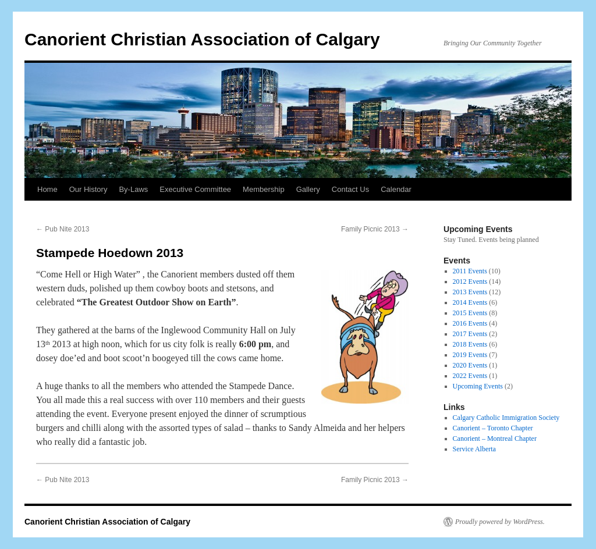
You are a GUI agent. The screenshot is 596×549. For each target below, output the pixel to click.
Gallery (308, 189)
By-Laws (133, 189)
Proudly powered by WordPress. (500, 522)
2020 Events (470, 365)
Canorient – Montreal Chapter (495, 438)
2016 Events (470, 323)
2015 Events (470, 313)
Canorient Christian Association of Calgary (202, 39)
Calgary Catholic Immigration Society (506, 417)
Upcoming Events (478, 386)
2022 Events (470, 376)
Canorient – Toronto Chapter (493, 428)
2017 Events (470, 334)
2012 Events (470, 281)
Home (47, 189)
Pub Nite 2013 (62, 229)
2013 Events (470, 292)
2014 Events (470, 302)
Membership (264, 189)
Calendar (396, 189)
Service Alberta (474, 449)
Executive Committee (195, 189)
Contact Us (350, 189)
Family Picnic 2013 (375, 229)
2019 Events (470, 355)
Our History (88, 189)
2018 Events (470, 344)
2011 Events (470, 271)
